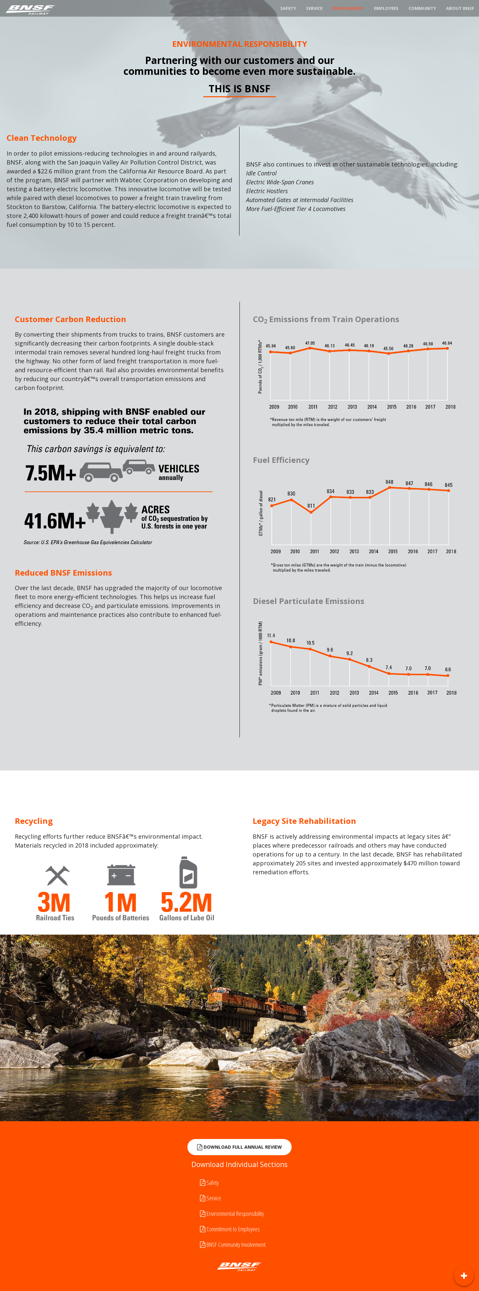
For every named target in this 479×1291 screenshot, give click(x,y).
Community (422, 8)
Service (314, 8)
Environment (348, 8)
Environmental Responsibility (232, 1213)
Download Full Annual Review (239, 1147)
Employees (386, 8)
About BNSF (460, 8)
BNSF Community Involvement (233, 1244)
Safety (288, 8)
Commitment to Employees (230, 1229)
